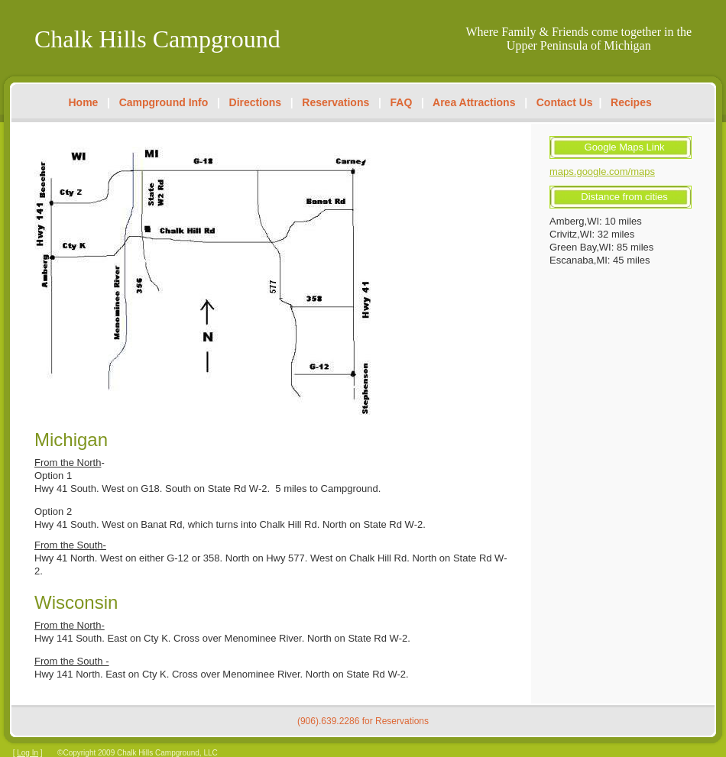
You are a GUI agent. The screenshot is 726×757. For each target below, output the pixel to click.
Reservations (335, 102)
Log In (27, 753)
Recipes (631, 102)
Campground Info (164, 102)
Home (84, 102)
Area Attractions (474, 102)
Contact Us (564, 102)
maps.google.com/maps (602, 171)
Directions (255, 102)
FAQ (402, 102)
